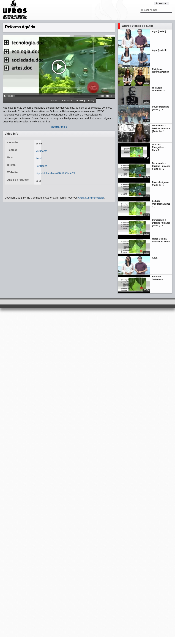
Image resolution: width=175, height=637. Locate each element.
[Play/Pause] (5, 96)
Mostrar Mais (59, 126)
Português (41, 165)
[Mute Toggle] (107, 96)
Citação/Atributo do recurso (91, 198)
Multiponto (41, 151)
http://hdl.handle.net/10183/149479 (55, 173)
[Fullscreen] (112, 96)
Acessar (161, 3)
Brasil (39, 158)
